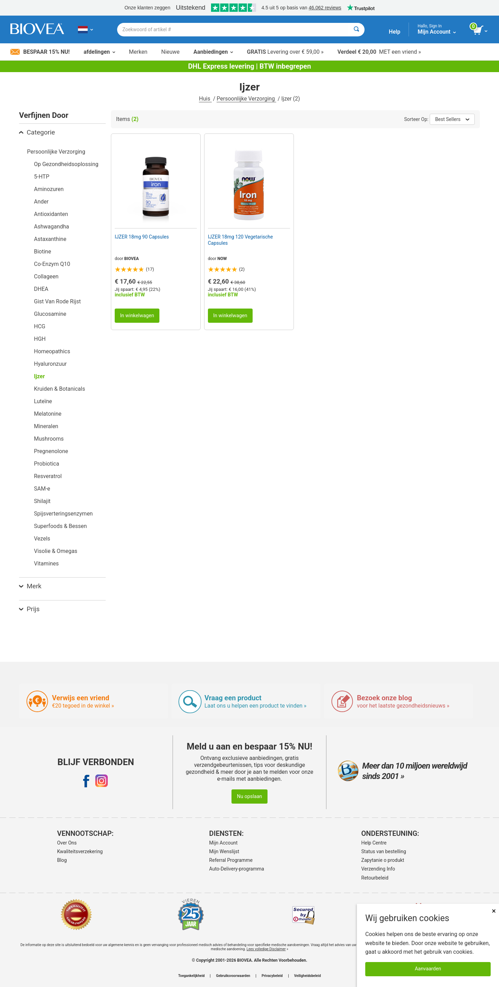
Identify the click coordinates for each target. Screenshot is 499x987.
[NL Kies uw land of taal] (85, 29)
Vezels (42, 538)
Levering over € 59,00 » (285, 52)
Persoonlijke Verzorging (246, 98)
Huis (205, 98)
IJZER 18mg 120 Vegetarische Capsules (240, 240)
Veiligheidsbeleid (307, 976)
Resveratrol (48, 476)
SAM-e (42, 488)
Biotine (42, 251)
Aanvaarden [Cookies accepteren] (428, 969)
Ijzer (39, 376)
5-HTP (41, 176)
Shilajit (42, 501)
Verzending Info (378, 869)
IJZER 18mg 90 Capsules (142, 237)
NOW (222, 258)
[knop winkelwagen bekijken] (481, 30)
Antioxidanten (51, 214)
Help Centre (374, 843)
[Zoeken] (356, 29)
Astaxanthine (50, 239)
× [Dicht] (494, 911)
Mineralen (46, 426)
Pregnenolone (51, 451)
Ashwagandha (51, 226)
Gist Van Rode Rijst (57, 301)
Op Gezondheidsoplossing (66, 164)
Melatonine (47, 413)
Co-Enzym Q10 (52, 264)
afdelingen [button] (99, 52)
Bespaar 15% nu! (40, 52)
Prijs (29, 609)
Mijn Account (223, 843)
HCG (39, 326)
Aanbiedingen (213, 52)
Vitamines (46, 563)
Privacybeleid (272, 976)
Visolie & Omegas (55, 551)
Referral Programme (231, 860)
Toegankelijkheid (191, 976)
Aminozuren (49, 189)
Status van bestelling (383, 851)
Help (394, 31)
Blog (62, 860)
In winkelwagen (137, 316)
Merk (30, 586)
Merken (138, 52)
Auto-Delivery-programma (236, 869)
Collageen (46, 276)
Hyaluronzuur (50, 364)
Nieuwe (170, 52)
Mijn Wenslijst (224, 851)
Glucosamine (50, 314)
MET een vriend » (379, 52)
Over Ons (67, 843)
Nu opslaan (249, 796)
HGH (40, 339)
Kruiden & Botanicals (59, 389)
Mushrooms (49, 438)
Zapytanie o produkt (382, 860)
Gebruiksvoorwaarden (233, 976)
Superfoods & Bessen (60, 526)
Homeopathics (52, 351)
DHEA (41, 289)
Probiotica (46, 463)
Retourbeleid (374, 878)
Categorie (37, 132)
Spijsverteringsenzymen (63, 513)
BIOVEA (131, 258)
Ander (41, 201)
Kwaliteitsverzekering (80, 851)
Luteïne (43, 401)
